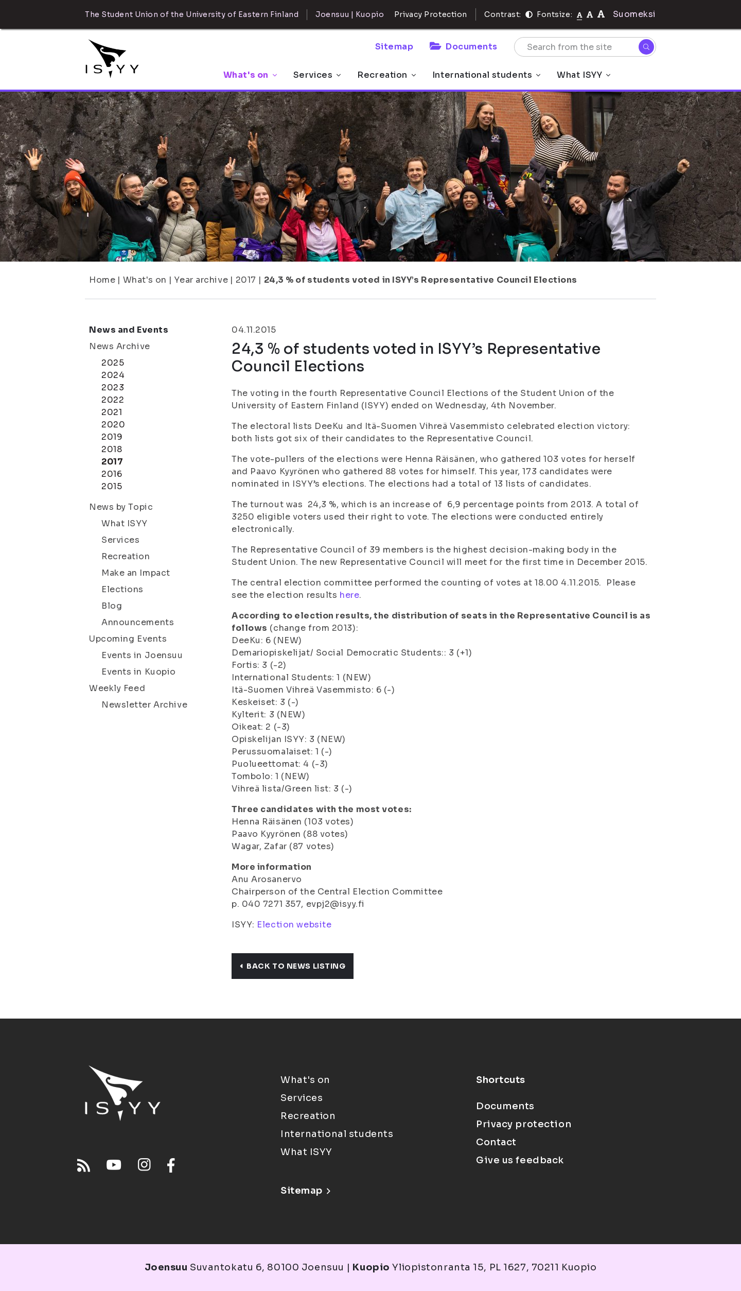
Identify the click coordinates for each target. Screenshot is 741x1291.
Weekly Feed (117, 688)
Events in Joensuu (142, 655)
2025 (112, 362)
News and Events (128, 329)
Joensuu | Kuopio (349, 14)
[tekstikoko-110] (590, 14)
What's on (250, 75)
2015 (111, 486)
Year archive (201, 279)
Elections (122, 589)
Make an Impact (135, 572)
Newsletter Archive (144, 704)
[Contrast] (529, 14)
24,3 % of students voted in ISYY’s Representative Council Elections (421, 279)
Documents (464, 46)
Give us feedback (520, 1160)
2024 (113, 375)
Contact (496, 1142)
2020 (113, 424)
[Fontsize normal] (580, 14)
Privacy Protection (430, 14)
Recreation (386, 75)
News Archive (119, 346)
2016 (111, 474)
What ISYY (583, 75)
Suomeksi (634, 14)
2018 (111, 449)
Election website (294, 924)
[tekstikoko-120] (601, 14)
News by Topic (121, 507)
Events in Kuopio (138, 671)
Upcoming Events (128, 638)
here (349, 595)
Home (102, 279)
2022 (112, 399)
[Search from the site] (585, 47)
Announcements (137, 622)
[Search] (646, 47)
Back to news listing (292, 966)
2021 (111, 412)
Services (317, 75)
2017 (246, 279)
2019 (111, 437)
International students (486, 75)
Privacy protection (523, 1124)
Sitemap (394, 46)
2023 (112, 387)
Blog (111, 605)
